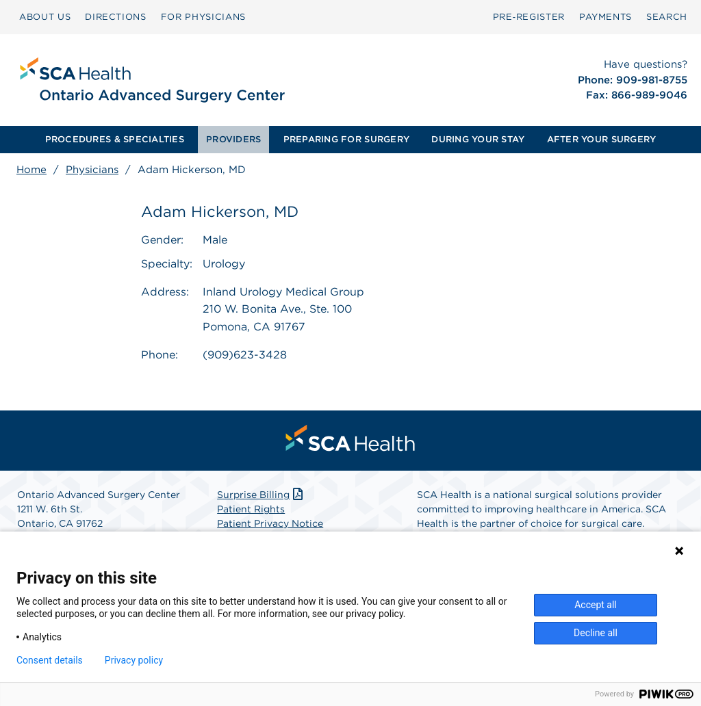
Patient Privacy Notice (270, 523)
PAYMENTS (605, 17)
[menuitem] (45, 17)
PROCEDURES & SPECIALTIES (114, 139)
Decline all (595, 632)
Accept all (595, 604)
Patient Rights (251, 509)
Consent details (49, 660)
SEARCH (666, 17)
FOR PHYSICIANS (203, 17)
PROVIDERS (233, 139)
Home (31, 170)
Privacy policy (134, 660)
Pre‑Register (529, 17)
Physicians (92, 170)
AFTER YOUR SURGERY (602, 139)
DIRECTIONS (115, 17)
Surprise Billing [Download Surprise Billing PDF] (261, 494)
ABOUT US (45, 17)
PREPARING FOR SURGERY (346, 139)
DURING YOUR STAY (477, 139)
